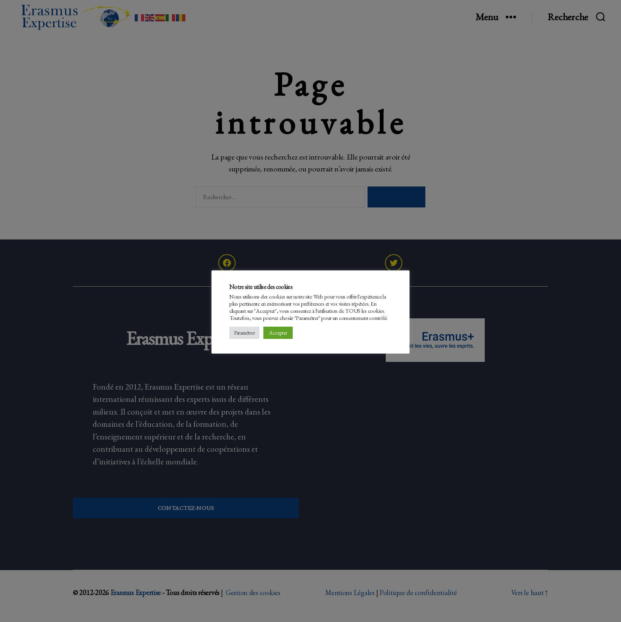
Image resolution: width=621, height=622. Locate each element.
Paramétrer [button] (244, 332)
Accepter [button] (278, 332)
